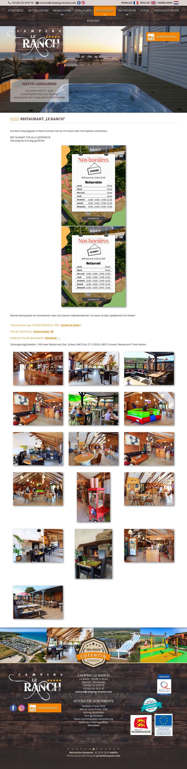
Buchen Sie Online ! (71, 325)
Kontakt (93, 21)
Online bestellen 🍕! (43, 331)
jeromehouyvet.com (108, 755)
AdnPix (114, 752)
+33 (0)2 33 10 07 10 (20, 2)
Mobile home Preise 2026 (93, 709)
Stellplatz (83, 10)
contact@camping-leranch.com (57, 2)
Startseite (15, 10)
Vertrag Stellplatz (93, 715)
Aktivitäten (93, 725)
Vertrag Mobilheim (93, 712)
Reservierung (166, 36)
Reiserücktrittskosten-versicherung (93, 719)
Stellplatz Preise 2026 (93, 706)
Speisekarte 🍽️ (52, 338)
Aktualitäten (38, 10)
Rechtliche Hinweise (81, 752)
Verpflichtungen (166, 10)
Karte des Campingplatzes (93, 722)
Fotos (145, 10)
